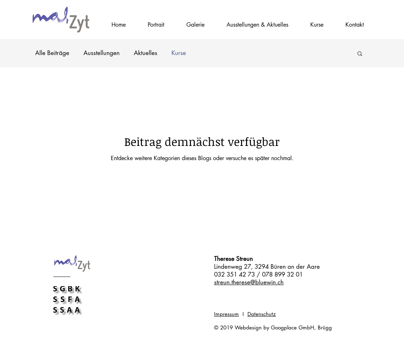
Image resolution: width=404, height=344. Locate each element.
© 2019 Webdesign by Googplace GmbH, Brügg (273, 327)
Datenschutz (261, 314)
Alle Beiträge (52, 53)
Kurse (178, 53)
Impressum (226, 314)
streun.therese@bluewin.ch (249, 282)
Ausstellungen (101, 53)
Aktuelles (145, 53)
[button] (316, 24)
